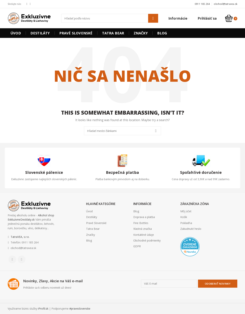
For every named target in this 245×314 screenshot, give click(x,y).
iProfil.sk (43, 308)
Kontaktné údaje (143, 234)
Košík (183, 217)
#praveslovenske (79, 308)
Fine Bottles (140, 223)
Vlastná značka (142, 228)
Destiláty (91, 217)
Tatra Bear (93, 228)
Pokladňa (186, 223)
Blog (89, 240)
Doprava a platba (144, 217)
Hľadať (153, 18)
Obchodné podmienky (147, 240)
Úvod (89, 211)
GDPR (137, 246)
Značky (90, 234)
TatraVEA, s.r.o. (20, 237)
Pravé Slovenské (96, 223)
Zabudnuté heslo (190, 228)
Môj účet (185, 211)
